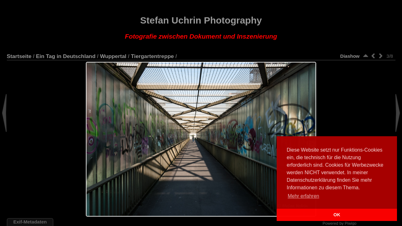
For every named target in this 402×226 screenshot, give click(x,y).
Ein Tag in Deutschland (66, 56)
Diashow (350, 56)
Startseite (19, 56)
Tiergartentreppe (152, 56)
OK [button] (336, 214)
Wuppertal (113, 56)
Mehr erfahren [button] (303, 196)
